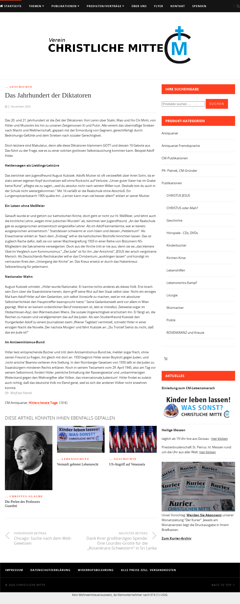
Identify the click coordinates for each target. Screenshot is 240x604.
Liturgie (172, 295)
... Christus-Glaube (24, 496)
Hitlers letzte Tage (43, 402)
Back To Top (223, 585)
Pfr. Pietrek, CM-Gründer (179, 170)
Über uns (139, 6)
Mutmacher (175, 307)
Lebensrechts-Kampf (182, 282)
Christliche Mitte (30, 585)
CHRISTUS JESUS (178, 195)
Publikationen (64, 6)
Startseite (11, 6)
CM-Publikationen (175, 158)
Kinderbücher (176, 245)
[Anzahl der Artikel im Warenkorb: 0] (166, 359)
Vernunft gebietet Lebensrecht (77, 464)
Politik (171, 320)
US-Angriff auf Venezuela (127, 464)
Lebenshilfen (176, 270)
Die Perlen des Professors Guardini (22, 504)
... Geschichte (19, 86)
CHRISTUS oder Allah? (182, 208)
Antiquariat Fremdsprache (181, 145)
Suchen (216, 104)
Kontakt (177, 6)
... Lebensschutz (73, 458)
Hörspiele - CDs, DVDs (182, 233)
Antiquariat (170, 133)
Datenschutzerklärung (50, 570)
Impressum (14, 570)
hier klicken (219, 438)
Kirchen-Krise (176, 258)
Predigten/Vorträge (104, 6)
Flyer (158, 6)
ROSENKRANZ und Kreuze (185, 332)
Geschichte (174, 220)
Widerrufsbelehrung (96, 570)
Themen (35, 6)
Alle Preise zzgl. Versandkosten (148, 570)
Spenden (199, 6)
